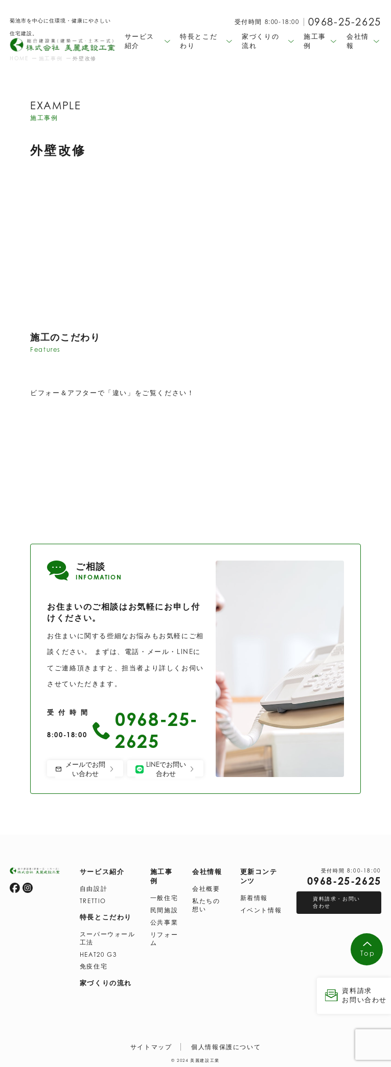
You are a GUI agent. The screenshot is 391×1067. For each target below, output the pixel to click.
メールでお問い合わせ (85, 769)
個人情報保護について (226, 1046)
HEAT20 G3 (98, 954)
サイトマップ (151, 1046)
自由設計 (93, 888)
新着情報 (254, 897)
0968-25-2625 (344, 21)
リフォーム (164, 938)
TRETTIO (93, 900)
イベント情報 (261, 909)
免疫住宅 (93, 965)
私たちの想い (206, 904)
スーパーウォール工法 (107, 937)
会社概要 (206, 888)
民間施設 (164, 909)
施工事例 (161, 875)
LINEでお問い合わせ (165, 769)
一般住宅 (164, 897)
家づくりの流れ (106, 982)
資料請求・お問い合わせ (336, 901)
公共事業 (164, 922)
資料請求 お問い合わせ (354, 995)
